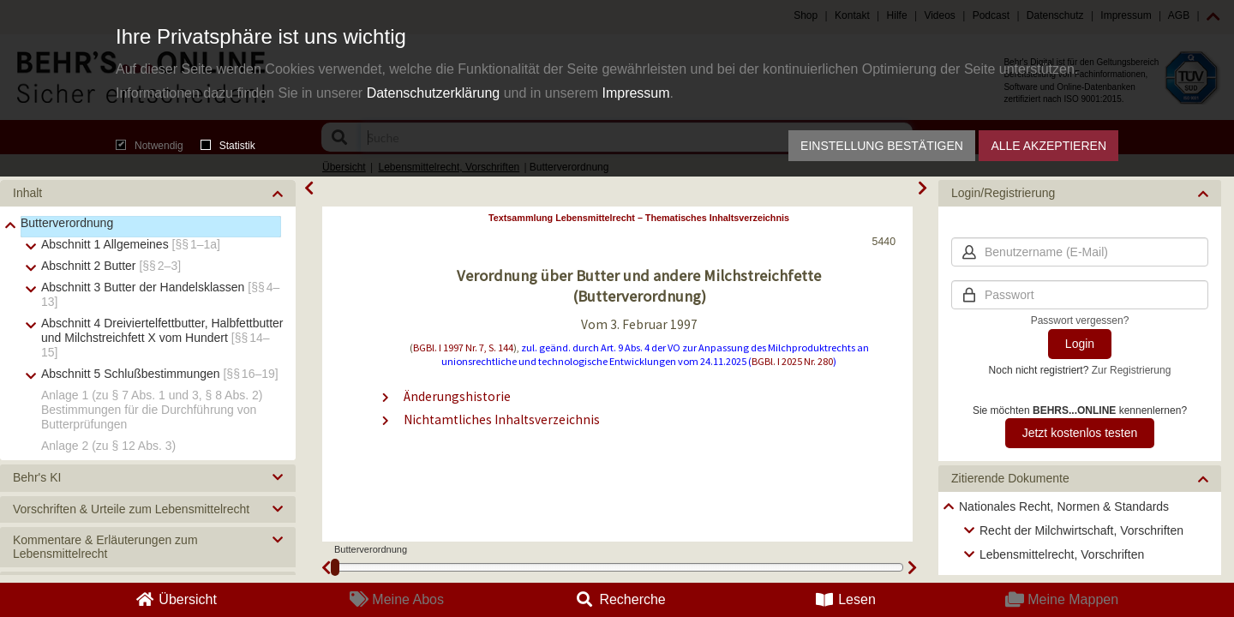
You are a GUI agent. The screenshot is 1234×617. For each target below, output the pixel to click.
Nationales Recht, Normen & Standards (1064, 506)
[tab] (148, 193)
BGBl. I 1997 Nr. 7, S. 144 (463, 347)
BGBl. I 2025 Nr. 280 (792, 361)
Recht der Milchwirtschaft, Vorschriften (1081, 530)
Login (1079, 343)
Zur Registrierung (1131, 370)
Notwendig (149, 146)
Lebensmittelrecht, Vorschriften (1061, 554)
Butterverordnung (67, 223)
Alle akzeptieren (1048, 146)
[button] (148, 193)
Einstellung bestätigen (881, 146)
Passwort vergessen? (1080, 320)
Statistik (228, 146)
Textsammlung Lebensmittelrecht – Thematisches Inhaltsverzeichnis (638, 218)
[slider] (335, 567)
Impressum (635, 93)
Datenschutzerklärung (433, 93)
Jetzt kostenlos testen (1080, 433)
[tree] (148, 333)
